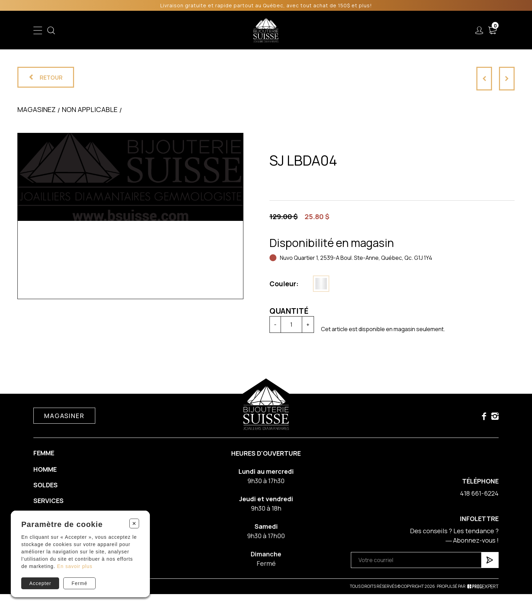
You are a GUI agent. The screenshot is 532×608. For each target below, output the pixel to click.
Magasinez (36, 109)
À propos (383, 30)
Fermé (79, 583)
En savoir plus (74, 566)
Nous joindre (427, 30)
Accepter (40, 583)
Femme (170, 30)
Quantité (288, 311)
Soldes (228, 30)
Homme (199, 30)
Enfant (142, 30)
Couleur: (284, 283)
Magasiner (64, 424)
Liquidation (308, 30)
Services (345, 30)
